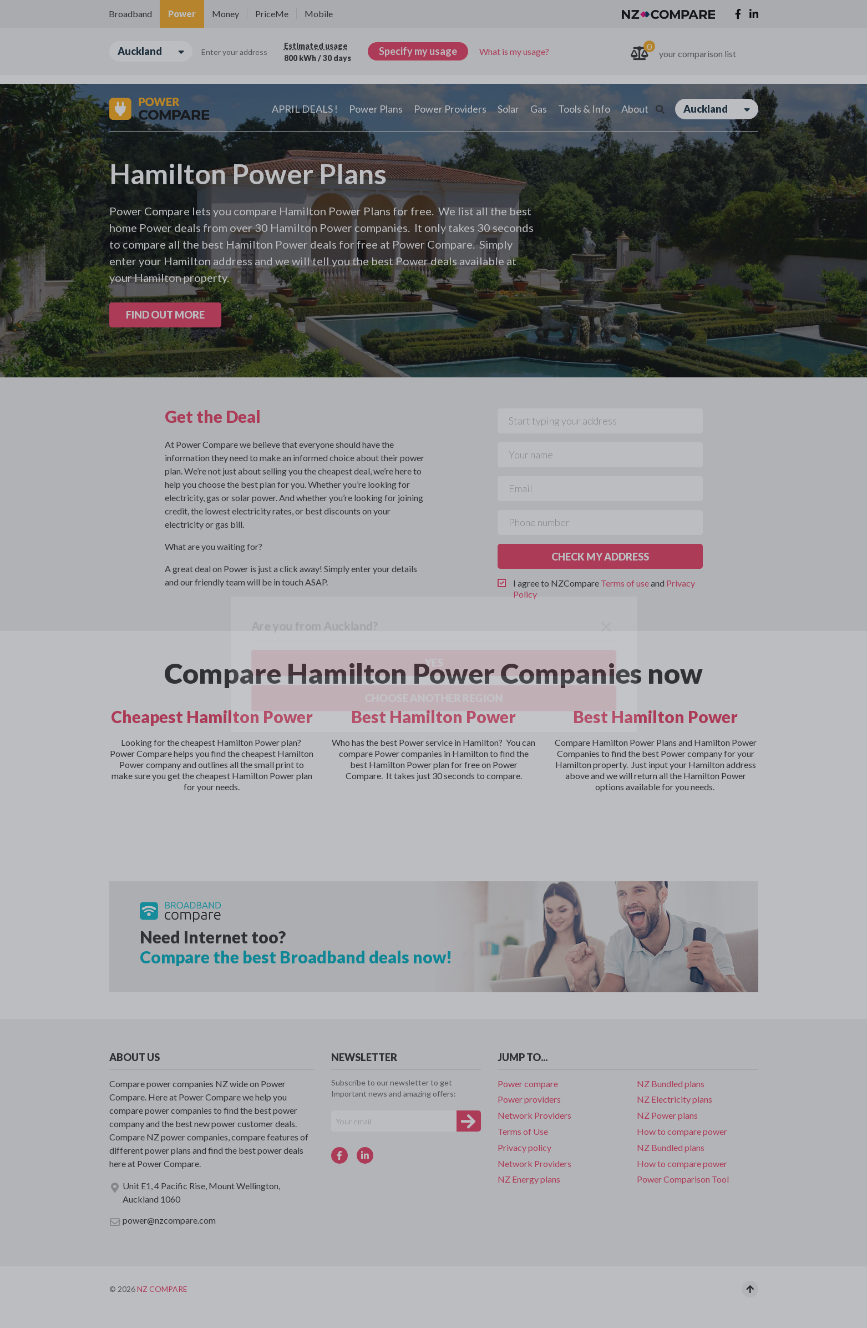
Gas (538, 109)
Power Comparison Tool (683, 1179)
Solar (508, 109)
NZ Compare (162, 1289)
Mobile (319, 13)
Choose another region (176, 114)
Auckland (151, 51)
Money (225, 13)
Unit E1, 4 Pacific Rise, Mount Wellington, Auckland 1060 (194, 1192)
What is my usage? (514, 51)
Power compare (528, 1083)
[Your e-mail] (394, 1121)
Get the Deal (213, 416)
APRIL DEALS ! (305, 109)
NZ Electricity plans (674, 1099)
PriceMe (271, 13)
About (634, 109)
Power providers (529, 1099)
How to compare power (682, 1131)
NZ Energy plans (529, 1179)
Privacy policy (524, 1147)
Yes (101, 115)
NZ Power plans (667, 1115)
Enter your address (234, 52)
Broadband (130, 13)
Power (182, 13)
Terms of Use (523, 1131)
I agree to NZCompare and (604, 588)
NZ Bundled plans (670, 1083)
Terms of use (625, 583)
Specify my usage (418, 51)
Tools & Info (584, 109)
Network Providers (534, 1115)
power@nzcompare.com (162, 1221)
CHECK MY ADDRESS (600, 557)
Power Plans (376, 109)
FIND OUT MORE (165, 315)
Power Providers (450, 109)
